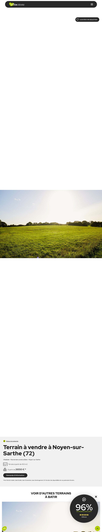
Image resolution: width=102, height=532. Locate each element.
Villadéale (6, 460)
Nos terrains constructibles (19, 460)
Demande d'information (15, 475)
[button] (4, 528)
